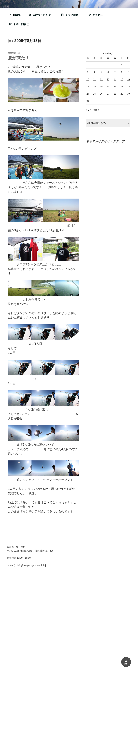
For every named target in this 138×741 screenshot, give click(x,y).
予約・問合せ (20, 24)
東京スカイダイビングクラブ (105, 141)
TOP (126, 664)
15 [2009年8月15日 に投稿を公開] (122, 79)
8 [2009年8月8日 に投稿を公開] (122, 72)
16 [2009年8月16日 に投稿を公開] (128, 79)
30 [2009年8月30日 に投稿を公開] (128, 93)
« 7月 (89, 109)
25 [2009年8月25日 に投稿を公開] (94, 93)
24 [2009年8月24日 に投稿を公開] (87, 93)
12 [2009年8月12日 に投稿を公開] (101, 79)
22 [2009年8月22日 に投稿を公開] (122, 86)
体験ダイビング (41, 15)
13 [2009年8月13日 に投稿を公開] (108, 79)
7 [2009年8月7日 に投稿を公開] (115, 72)
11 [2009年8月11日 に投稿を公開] (94, 79)
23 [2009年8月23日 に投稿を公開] (128, 86)
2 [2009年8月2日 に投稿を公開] (128, 65)
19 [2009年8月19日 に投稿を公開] (101, 86)
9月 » (96, 109)
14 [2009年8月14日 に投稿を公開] (115, 79)
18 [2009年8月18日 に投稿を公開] (94, 86)
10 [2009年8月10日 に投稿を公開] (87, 79)
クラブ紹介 (71, 15)
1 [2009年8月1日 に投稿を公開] (122, 65)
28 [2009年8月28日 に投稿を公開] (115, 93)
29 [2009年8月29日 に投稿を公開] (122, 93)
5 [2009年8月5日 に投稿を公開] (101, 72)
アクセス (95, 15)
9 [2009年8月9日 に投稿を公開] (128, 72)
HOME (15, 15)
